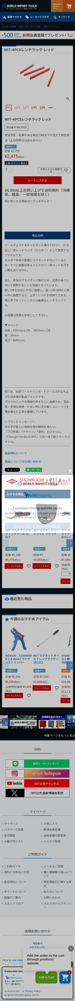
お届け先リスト (14, 841)
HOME (5, 26)
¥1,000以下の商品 (17, 208)
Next (69, 718)
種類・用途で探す (21, 26)
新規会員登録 (52, 829)
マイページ (11, 823)
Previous (6, 722)
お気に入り (51, 823)
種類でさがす (14, 16)
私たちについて (53, 892)
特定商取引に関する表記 (58, 884)
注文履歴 (9, 835)
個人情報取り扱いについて (58, 874)
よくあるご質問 (53, 866)
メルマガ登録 (52, 841)
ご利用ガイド (12, 866)
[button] (70, 542)
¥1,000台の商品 (44, 208)
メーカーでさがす (39, 16)
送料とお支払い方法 (16, 872)
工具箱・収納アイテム (45, 26)
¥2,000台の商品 (16, 214)
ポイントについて (15, 892)
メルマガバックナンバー (58, 905)
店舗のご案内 (12, 897)
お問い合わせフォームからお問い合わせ (37, 976)
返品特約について (16, 453)
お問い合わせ (52, 897)
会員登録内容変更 (55, 835)
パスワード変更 (14, 829)
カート (69, 6)
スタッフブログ (14, 903)
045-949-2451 (37, 947)
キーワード (64, 16)
